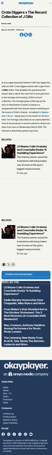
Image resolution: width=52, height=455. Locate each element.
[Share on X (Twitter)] (26, 35)
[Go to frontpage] (26, 3)
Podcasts (7, 399)
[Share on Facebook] (22, 35)
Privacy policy (9, 417)
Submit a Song (10, 420)
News (5, 387)
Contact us (8, 413)
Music (6, 390)
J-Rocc (9, 116)
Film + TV (7, 393)
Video (5, 396)
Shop (5, 402)
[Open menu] (2, 3)
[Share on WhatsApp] (30, 35)
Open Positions (10, 423)
